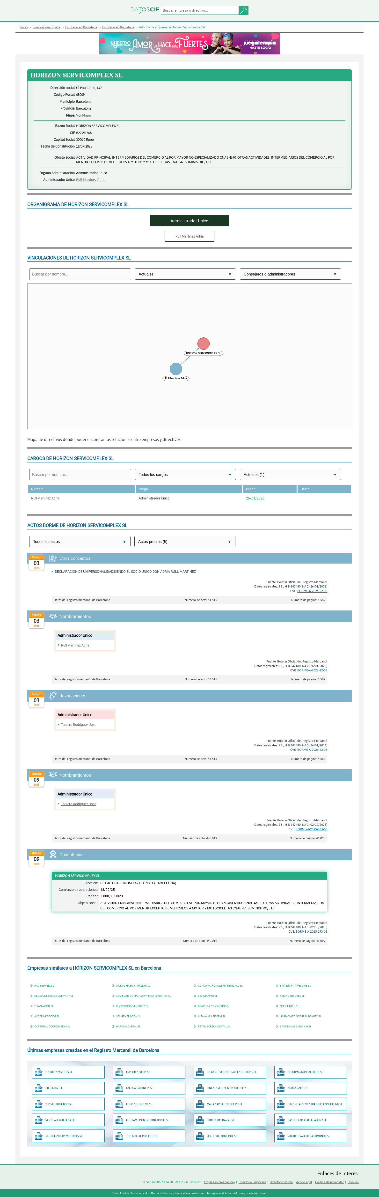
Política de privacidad (329, 1182)
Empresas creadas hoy (219, 1182)
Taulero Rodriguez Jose (78, 724)
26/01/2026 (255, 498)
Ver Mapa (83, 115)
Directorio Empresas (252, 1182)
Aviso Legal (304, 1182)
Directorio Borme (281, 1182)
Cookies (353, 1182)
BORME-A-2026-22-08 (312, 591)
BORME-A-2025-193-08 (311, 829)
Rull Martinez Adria (91, 179)
